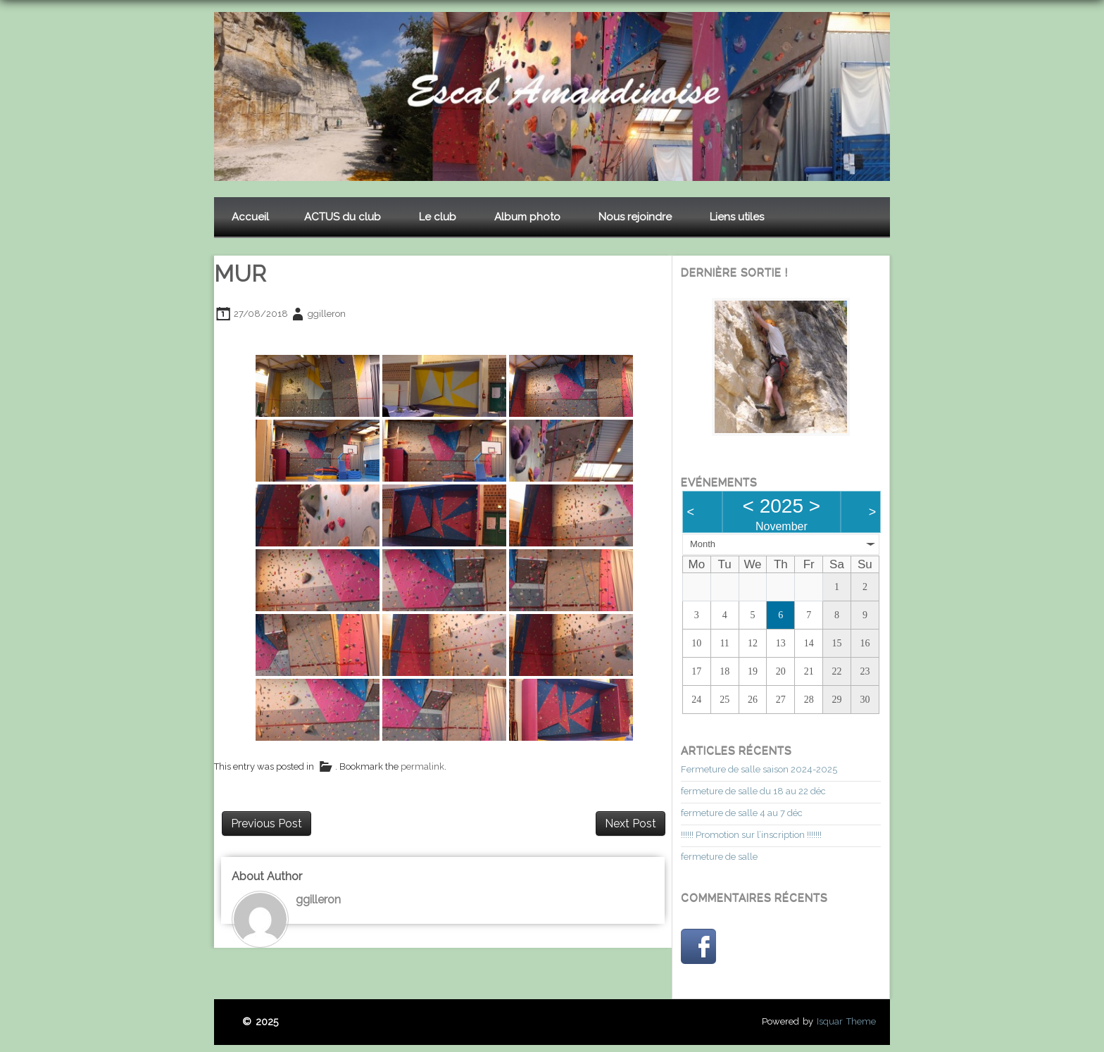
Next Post (630, 823)
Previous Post (266, 823)
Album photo (527, 217)
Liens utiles (737, 217)
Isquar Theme (846, 1021)
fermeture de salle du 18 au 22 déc (753, 791)
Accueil (250, 217)
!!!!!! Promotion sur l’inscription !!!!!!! (751, 834)
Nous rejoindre (635, 217)
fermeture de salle (719, 856)
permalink (422, 767)
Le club (437, 217)
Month (702, 544)
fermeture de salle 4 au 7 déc (742, 813)
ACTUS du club (342, 217)
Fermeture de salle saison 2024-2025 (759, 769)
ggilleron (327, 313)
